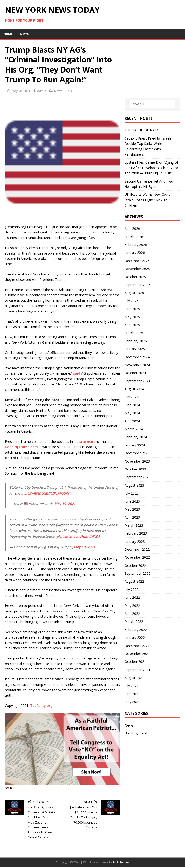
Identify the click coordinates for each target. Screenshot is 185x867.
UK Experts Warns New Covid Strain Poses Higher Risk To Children (147, 200)
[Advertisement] (152, 69)
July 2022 (132, 589)
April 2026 (132, 228)
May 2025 (132, 317)
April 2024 (132, 421)
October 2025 (135, 277)
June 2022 (132, 597)
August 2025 (134, 292)
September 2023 (137, 477)
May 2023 (132, 509)
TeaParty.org (41, 705)
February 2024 (136, 437)
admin (41, 91)
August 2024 (134, 389)
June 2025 (132, 308)
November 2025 (137, 268)
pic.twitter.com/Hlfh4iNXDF (78, 536)
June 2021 (132, 693)
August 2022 (134, 581)
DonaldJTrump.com (21, 447)
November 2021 (137, 653)
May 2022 (132, 605)
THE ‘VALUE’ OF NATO (142, 130)
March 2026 (134, 236)
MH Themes (121, 862)
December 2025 (137, 260)
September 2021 (137, 669)
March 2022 (134, 621)
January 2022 (135, 637)
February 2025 (136, 341)
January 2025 (135, 349)
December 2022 (137, 549)
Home (8, 34)
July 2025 (132, 301)
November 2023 (137, 461)
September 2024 (137, 381)
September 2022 (137, 573)
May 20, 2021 (21, 91)
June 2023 (132, 501)
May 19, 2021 (65, 503)
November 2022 (137, 557)
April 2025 (132, 325)
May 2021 (132, 701)
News (24, 34)
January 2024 (135, 445)
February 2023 (136, 533)
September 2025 (137, 284)
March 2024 (134, 429)
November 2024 (137, 365)
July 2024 (132, 397)
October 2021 (135, 661)
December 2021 (137, 645)
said (76, 373)
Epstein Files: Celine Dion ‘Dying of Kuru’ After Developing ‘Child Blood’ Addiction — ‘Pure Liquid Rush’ (152, 167)
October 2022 (135, 565)
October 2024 (135, 373)
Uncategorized (136, 733)
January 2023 (135, 541)
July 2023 (132, 493)
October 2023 (135, 469)
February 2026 (136, 244)
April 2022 (132, 613)
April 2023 (132, 517)
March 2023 (134, 525)
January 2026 (135, 252)
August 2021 (134, 677)
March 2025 (134, 332)
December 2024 (137, 357)
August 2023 (134, 485)
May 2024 (132, 413)
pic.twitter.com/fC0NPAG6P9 (46, 493)
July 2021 (132, 686)
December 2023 (137, 453)
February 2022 (136, 629)
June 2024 (132, 405)
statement (86, 441)
